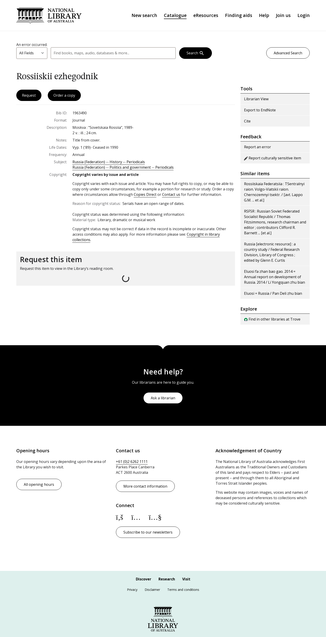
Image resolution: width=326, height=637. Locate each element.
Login (303, 15)
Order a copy (64, 95)
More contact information (145, 486)
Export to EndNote (260, 110)
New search (144, 15)
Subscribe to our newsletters (148, 532)
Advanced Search (288, 53)
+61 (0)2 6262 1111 (132, 461)
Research (166, 579)
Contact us (171, 194)
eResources (205, 15)
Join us (283, 15)
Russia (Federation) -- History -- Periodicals (108, 162)
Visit (186, 579)
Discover (143, 579)
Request (29, 95)
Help (264, 15)
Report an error (257, 147)
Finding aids (238, 15)
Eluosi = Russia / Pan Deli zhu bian (273, 293)
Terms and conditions (183, 589)
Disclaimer (152, 589)
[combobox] (113, 53)
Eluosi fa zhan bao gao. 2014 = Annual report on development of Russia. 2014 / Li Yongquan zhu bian (274, 277)
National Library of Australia (49, 15)
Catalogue (175, 15)
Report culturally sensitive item (272, 158)
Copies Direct (145, 194)
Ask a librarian (163, 397)
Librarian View (256, 99)
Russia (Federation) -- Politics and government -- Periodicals (123, 167)
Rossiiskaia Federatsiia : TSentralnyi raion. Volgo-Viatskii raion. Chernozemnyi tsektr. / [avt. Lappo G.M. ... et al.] (274, 192)
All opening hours (39, 484)
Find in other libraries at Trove (272, 319)
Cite (247, 121)
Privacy (132, 589)
